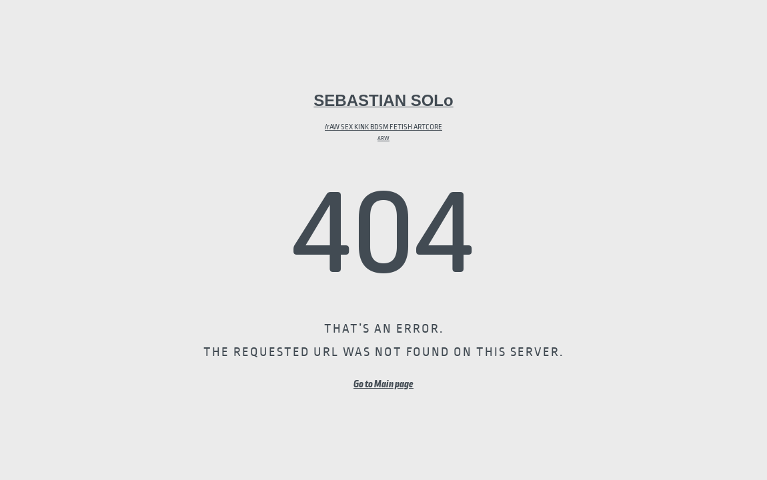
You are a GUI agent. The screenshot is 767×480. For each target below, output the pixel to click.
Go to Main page (383, 384)
